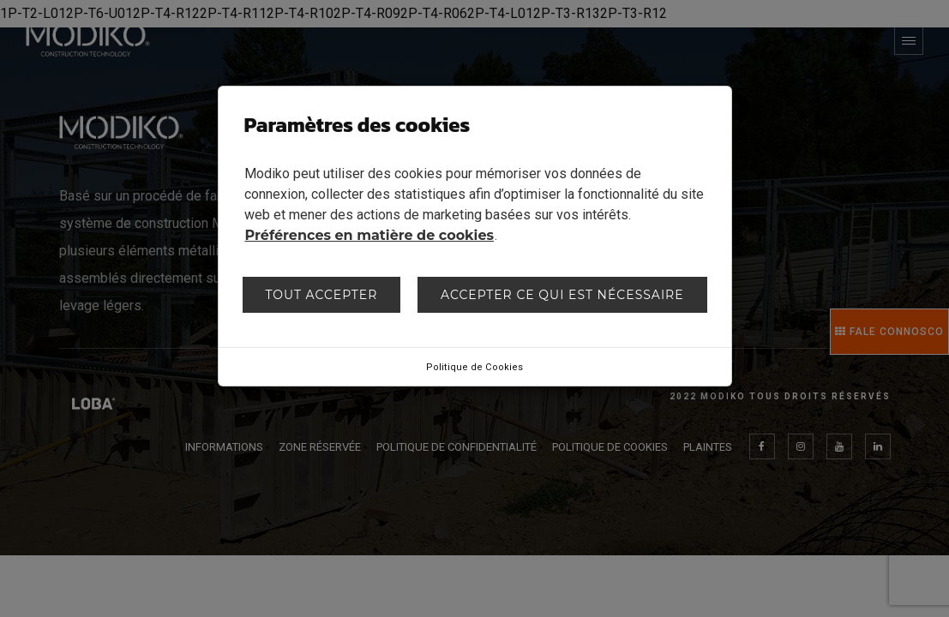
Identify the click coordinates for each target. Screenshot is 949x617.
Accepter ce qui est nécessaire (562, 295)
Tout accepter (321, 295)
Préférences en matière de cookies (370, 235)
